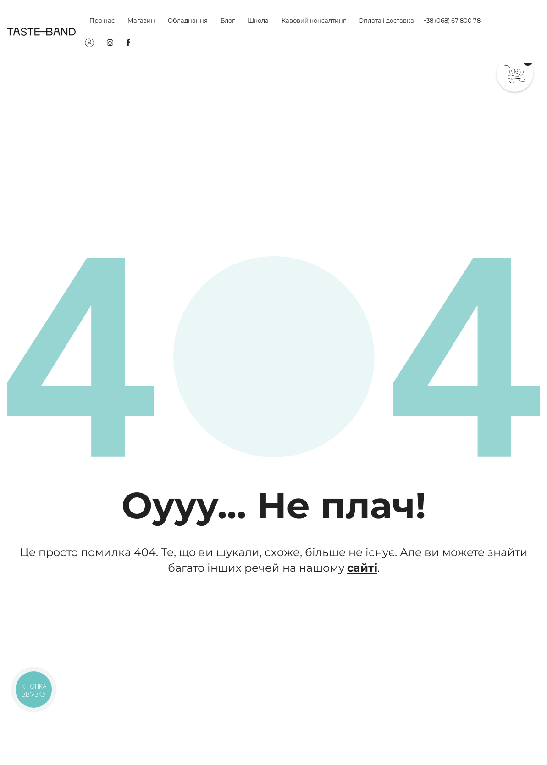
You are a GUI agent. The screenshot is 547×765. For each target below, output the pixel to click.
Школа (258, 20)
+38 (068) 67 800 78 (452, 20)
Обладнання (188, 20)
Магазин (141, 20)
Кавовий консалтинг (314, 20)
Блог (228, 20)
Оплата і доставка (386, 20)
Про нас (102, 20)
